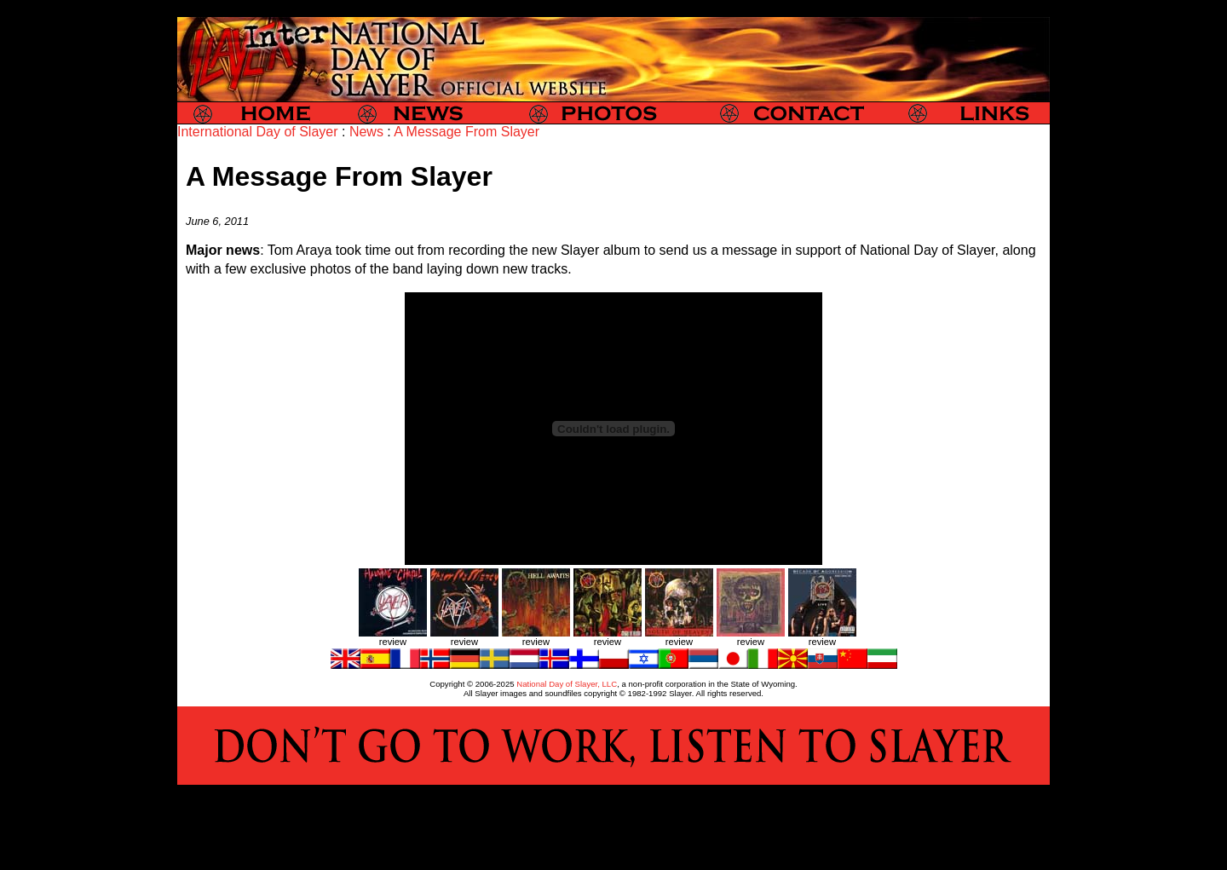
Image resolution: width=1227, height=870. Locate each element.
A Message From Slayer (466, 131)
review (392, 642)
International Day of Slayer (257, 131)
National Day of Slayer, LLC (566, 684)
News (366, 131)
